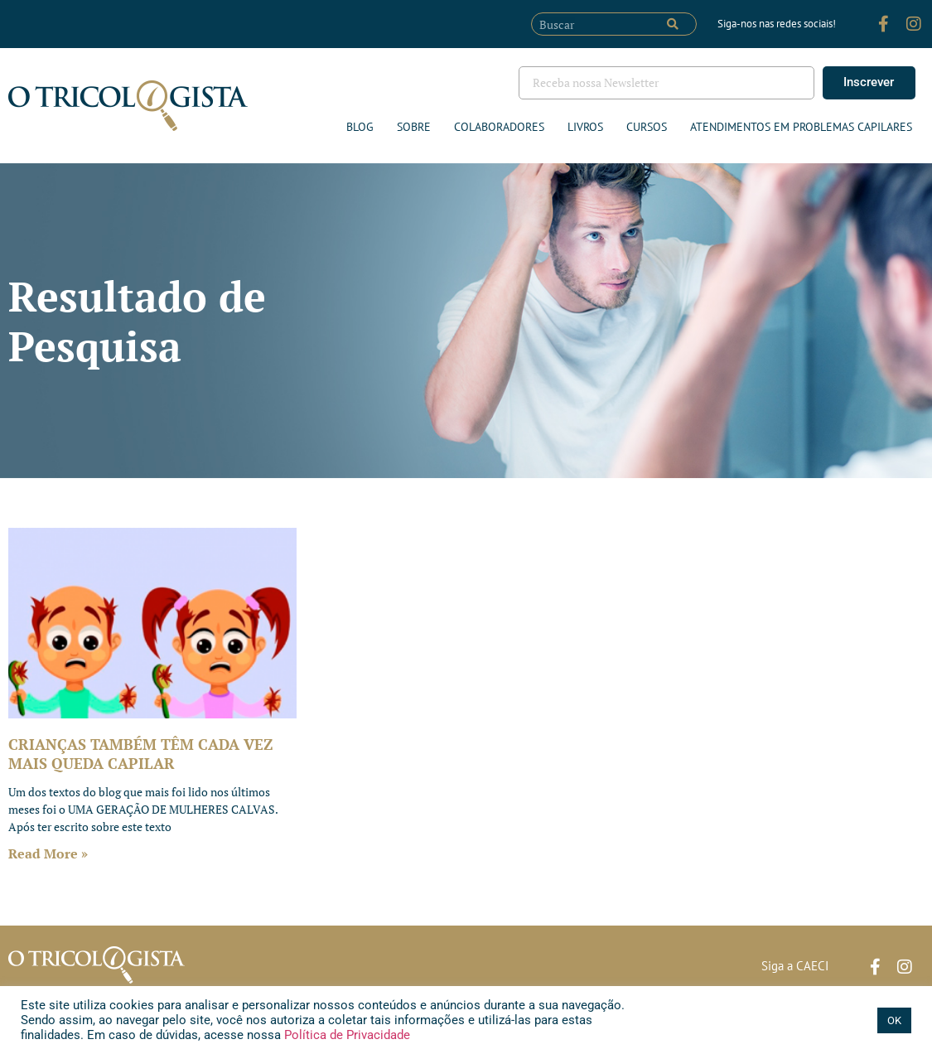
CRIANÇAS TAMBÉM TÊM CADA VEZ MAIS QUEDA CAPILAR (140, 753)
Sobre (414, 126)
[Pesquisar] (673, 24)
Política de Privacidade (345, 1034)
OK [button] (894, 1020)
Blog (360, 126)
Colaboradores (499, 126)
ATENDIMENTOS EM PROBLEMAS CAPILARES (801, 126)
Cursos (646, 126)
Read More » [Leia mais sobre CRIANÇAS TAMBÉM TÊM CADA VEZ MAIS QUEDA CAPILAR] (48, 853)
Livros (585, 126)
